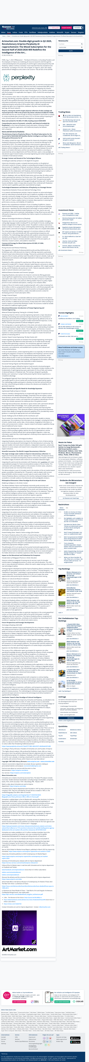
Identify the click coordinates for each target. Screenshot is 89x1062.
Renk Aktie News (69, 1020)
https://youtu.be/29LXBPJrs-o (33, 897)
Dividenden (73, 738)
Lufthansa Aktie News (7, 1021)
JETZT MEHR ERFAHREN (62, 1002)
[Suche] (46, 27)
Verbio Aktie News (38, 1031)
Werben (17, 1039)
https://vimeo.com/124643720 (12, 904)
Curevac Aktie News (7, 1027)
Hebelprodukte (43, 32)
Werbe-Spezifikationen (21, 1041)
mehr (60, 612)
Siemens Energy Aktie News (55, 1016)
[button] (54, 27)
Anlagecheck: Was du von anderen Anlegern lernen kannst (72, 223)
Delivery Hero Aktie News (8, 1029)
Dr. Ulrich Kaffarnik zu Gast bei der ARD (71, 237)
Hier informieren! (64, 356)
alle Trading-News (64, 147)
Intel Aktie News (33, 1025)
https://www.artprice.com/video (12, 879)
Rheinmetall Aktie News (69, 1014)
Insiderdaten (62, 738)
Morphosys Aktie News (67, 1023)
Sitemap (3, 1043)
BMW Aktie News (57, 1029)
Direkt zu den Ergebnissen (66, 720)
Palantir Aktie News (44, 1025)
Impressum (32, 1037)
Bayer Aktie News (28, 1016)
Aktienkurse (62, 730)
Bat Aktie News (47, 1029)
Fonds (21, 32)
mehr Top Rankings (64, 691)
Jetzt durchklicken (72, 585)
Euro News (22, 1014)
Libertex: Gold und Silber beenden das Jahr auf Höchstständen (69, 242)
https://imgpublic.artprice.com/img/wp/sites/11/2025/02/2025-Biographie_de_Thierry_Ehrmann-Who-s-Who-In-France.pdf (21, 796)
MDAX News (41, 1012)
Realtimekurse (62, 733)
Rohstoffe (60, 32)
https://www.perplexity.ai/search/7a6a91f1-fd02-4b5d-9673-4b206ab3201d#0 (26, 746)
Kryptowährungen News (34, 1014)
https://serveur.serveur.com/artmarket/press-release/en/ (20, 863)
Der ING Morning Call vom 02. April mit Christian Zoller (71, 120)
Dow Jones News (60, 1012)
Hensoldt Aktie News (22, 1020)
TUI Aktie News (69, 1016)
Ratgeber (81, 32)
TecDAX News (50, 1012)
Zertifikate (32, 32)
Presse (3, 1041)
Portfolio (61, 741)
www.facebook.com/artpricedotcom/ (13, 870)
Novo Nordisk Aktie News (8, 1025)
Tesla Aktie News (6, 1016)
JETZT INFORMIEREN (19, 1002)
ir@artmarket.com (44, 907)
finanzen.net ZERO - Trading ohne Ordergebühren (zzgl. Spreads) (70, 214)
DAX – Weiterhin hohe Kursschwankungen (69, 125)
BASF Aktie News (17, 1016)
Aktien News (13, 1012)
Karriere (3, 1039)
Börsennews (4, 1012)
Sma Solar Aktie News (70, 1027)
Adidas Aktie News (30, 1027)
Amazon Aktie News (40, 1016)
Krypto (67, 32)
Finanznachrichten (23, 1012)
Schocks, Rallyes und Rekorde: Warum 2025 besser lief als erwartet (71, 246)
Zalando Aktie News (69, 1029)
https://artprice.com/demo (19, 770)
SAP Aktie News (31, 1018)
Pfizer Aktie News (22, 1025)
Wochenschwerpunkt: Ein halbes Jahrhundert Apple (72, 219)
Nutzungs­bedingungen (35, 1043)
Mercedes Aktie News (73, 1021)
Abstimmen (70, 718)
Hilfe (16, 1037)
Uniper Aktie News (42, 1023)
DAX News (33, 1012)
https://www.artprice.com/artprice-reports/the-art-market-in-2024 (29, 851)
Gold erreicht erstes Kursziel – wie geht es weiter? (72, 139)
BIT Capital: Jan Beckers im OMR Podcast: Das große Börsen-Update (71, 232)
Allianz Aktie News (6, 1018)
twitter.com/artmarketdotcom (11, 872)
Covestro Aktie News (58, 1025)
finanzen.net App (61, 1037)
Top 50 (60, 735)
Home (3, 36)
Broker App (59, 1041)
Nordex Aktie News (6, 1023)
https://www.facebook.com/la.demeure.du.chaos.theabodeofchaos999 (24, 899)
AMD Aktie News (31, 1023)
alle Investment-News (65, 250)
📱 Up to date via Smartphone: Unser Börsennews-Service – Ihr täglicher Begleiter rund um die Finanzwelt (72, 116)
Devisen (73, 32)
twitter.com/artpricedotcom (10, 875)
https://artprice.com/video (18, 786)
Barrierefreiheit (33, 1049)
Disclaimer (32, 1041)
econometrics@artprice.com (32, 766)
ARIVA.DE (43, 1060)
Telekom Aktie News (35, 1029)
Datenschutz (32, 1039)
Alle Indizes (73, 733)
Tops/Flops (73, 735)
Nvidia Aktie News (56, 1014)
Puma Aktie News (19, 1027)
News (9, 32)
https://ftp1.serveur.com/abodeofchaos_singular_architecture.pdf (22, 894)
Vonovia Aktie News (19, 1023)
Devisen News (5, 1014)
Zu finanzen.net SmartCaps (71, 498)
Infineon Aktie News (35, 1020)
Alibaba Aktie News (22, 1029)
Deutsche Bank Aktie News (44, 1018)
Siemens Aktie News (71, 1025)
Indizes (15, 32)
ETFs (26, 32)
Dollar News (14, 1014)
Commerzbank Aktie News (72, 1018)
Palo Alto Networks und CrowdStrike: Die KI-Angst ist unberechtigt (71, 134)
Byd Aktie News (31, 1021)
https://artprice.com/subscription (20, 773)
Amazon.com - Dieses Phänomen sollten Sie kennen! (72, 130)
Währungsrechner (61, 1039)
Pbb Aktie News (27, 1031)
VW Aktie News (59, 1031)
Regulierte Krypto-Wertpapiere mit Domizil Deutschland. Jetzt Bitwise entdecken (71, 228)
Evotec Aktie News (54, 1023)
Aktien (3, 32)
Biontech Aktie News (43, 1021)
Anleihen (52, 32)
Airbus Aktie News (20, 1021)
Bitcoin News (46, 1014)
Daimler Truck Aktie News (55, 1027)
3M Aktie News (49, 1031)
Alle (67, 508)
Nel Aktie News (41, 1027)
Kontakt (3, 1037)
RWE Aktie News (58, 1020)
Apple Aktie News (59, 1018)
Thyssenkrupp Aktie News (58, 1021)
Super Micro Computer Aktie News (11, 1031)
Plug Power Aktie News (7, 1020)
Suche (71, 51)
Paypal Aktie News (47, 1020)
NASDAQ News (70, 1012)
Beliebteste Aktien (75, 730)
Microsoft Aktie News (19, 1018)
